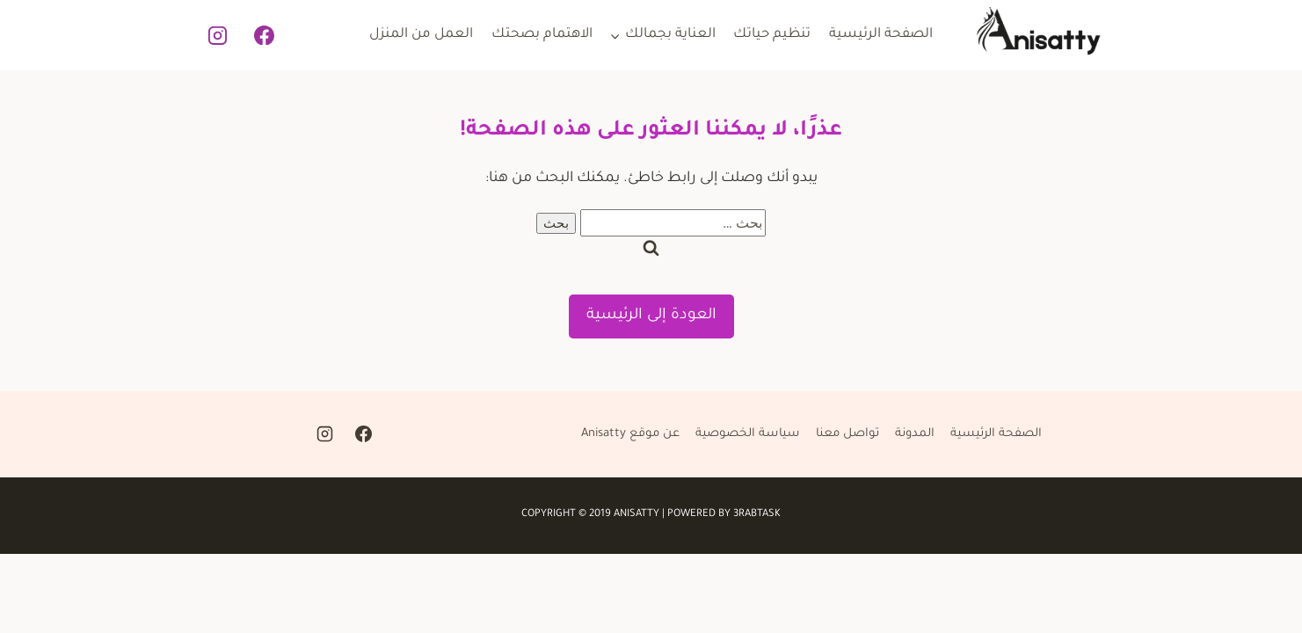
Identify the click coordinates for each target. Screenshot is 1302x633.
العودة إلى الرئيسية (651, 316)
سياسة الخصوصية (747, 433)
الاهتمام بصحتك (542, 34)
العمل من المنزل (421, 34)
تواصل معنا (847, 433)
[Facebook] (264, 35)
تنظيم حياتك (772, 34)
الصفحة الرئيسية (881, 34)
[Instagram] (218, 35)
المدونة (915, 433)
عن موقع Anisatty (630, 433)
